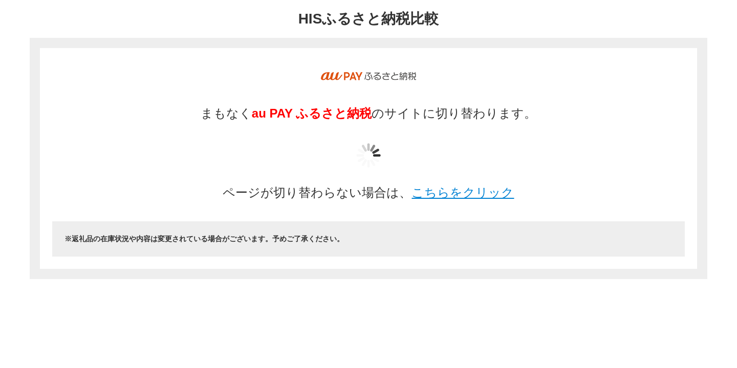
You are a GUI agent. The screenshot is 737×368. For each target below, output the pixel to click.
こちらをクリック (462, 192)
